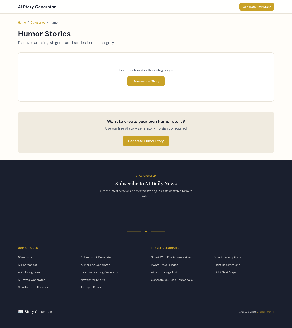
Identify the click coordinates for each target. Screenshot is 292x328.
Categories (38, 22)
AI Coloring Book (29, 272)
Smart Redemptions (227, 257)
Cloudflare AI (265, 311)
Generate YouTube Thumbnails (172, 280)
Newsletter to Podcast (33, 287)
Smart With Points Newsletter (171, 257)
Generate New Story (257, 7)
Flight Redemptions (227, 265)
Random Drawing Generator (99, 272)
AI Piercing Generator (95, 265)
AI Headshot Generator (96, 257)
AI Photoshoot (27, 265)
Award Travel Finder (164, 265)
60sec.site (25, 257)
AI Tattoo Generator (31, 280)
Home (22, 22)
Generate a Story (146, 81)
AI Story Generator (37, 6)
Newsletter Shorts (93, 280)
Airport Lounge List (164, 272)
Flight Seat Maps (225, 272)
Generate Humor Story (146, 141)
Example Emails (91, 287)
